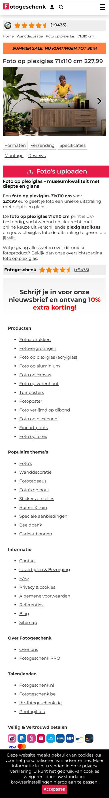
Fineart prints (33, 427)
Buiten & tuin (33, 507)
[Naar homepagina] (24, 7)
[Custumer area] (52, 7)
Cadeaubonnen (35, 533)
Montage (14, 155)
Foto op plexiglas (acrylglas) (48, 357)
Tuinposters (31, 392)
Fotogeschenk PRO (39, 658)
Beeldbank (30, 525)
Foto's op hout (34, 489)
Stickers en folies (36, 498)
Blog (24, 613)
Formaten (15, 145)
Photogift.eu (32, 711)
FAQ (24, 578)
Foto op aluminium (39, 366)
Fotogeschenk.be (37, 694)
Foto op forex (33, 436)
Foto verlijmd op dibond (44, 410)
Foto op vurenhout (39, 383)
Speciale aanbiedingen (43, 516)
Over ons (28, 649)
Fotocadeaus (32, 481)
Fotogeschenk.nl (36, 685)
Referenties (31, 604)
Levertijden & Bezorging (44, 569)
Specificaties (72, 145)
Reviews (37, 155)
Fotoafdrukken (35, 339)
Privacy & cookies (37, 587)
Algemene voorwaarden (44, 596)
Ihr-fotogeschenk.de (40, 702)
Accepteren (54, 789)
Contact (27, 560)
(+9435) (81, 269)
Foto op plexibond (38, 418)
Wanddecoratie (35, 472)
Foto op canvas (35, 374)
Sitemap (28, 622)
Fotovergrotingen (37, 348)
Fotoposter (30, 401)
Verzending (43, 145)
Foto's (25, 463)
